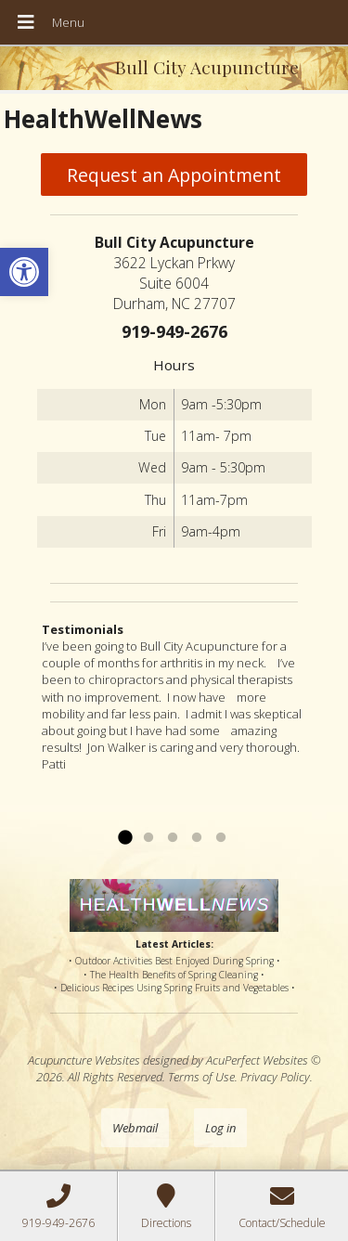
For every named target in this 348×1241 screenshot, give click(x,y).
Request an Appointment (174, 174)
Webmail (135, 1127)
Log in (220, 1127)
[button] (24, 272)
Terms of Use (201, 1076)
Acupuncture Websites (84, 1060)
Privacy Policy (275, 1076)
